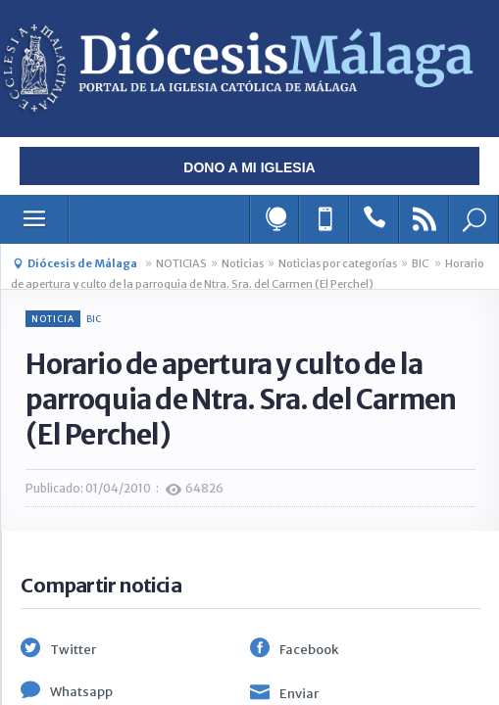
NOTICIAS (181, 263)
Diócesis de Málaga (82, 263)
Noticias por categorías (337, 263)
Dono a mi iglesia (249, 167)
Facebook (308, 649)
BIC (421, 263)
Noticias (243, 263)
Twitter (73, 649)
